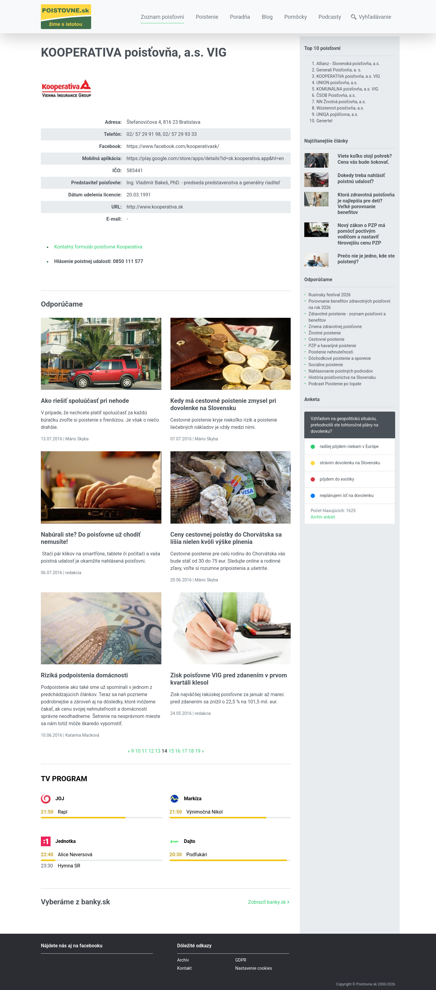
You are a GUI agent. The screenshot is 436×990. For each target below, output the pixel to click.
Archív (183, 960)
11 (144, 751)
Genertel (324, 120)
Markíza (193, 798)
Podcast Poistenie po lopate (335, 383)
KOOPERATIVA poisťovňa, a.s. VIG (348, 76)
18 (191, 751)
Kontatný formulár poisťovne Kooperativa (98, 247)
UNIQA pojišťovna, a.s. (337, 114)
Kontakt (184, 968)
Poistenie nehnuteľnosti (331, 352)
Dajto (189, 841)
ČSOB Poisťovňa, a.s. (336, 95)
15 (171, 751)
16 (177, 751)
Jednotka (65, 841)
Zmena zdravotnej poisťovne (335, 326)
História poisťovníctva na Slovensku (342, 377)
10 (137, 751)
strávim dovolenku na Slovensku (350, 462)
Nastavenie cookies (253, 968)
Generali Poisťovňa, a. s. (339, 69)
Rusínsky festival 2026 (330, 294)
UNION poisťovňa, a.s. (337, 82)
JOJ (59, 798)
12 (151, 751)
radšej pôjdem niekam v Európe (349, 446)
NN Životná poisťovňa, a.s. (341, 101)
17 (184, 751)
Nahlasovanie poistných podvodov (341, 371)
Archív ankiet (323, 517)
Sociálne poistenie (326, 364)
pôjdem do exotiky (337, 479)
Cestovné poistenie (327, 339)
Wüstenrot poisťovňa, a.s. (340, 108)
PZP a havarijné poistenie (332, 345)
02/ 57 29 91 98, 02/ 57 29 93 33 (162, 134)
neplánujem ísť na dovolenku (347, 495)
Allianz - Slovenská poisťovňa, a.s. (348, 63)
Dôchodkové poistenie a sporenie (340, 358)
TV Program (64, 779)
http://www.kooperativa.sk (155, 207)
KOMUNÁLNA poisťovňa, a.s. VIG (347, 89)
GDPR (240, 960)
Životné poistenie (325, 333)
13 (157, 751)
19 (197, 751)
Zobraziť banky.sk (269, 902)
